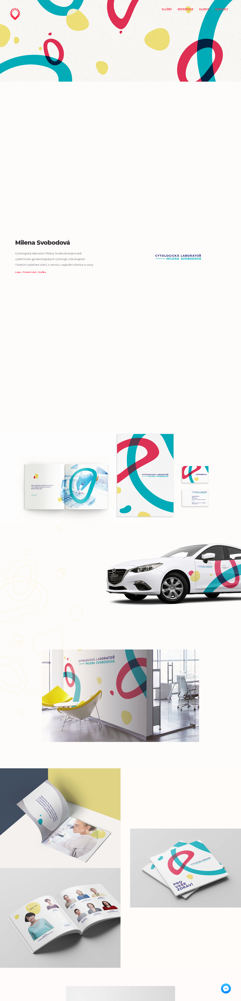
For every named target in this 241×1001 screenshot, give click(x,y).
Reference (185, 9)
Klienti (204, 9)
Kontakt (221, 9)
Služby (167, 9)
